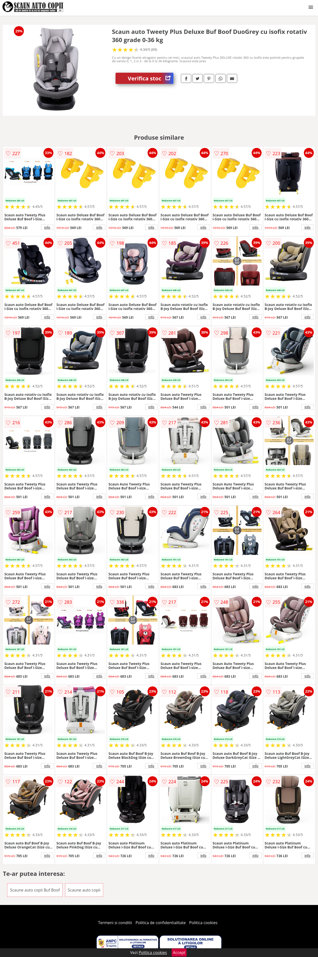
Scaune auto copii (84, 890)
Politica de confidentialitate (161, 922)
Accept (179, 952)
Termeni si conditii (115, 922)
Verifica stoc (150, 78)
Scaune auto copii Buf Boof (35, 890)
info (47, 227)
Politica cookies (203, 922)
